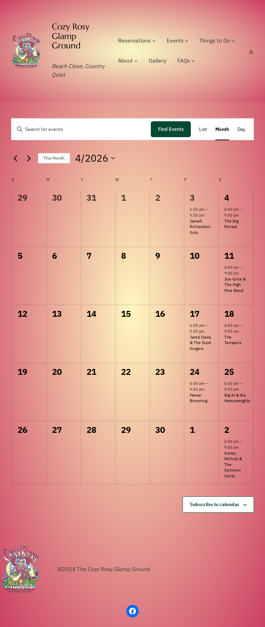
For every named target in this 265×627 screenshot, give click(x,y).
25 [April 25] (229, 371)
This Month (54, 158)
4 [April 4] (226, 197)
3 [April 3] (192, 197)
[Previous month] (15, 158)
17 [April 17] (194, 313)
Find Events (171, 129)
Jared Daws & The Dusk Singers (200, 342)
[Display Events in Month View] (222, 129)
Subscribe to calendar (214, 504)
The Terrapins (233, 339)
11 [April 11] (229, 255)
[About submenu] (136, 61)
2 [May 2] (226, 429)
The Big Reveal (231, 223)
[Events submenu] (186, 40)
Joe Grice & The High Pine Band (235, 284)
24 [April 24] (194, 371)
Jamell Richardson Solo (200, 226)
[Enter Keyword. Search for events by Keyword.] (81, 129)
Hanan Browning (198, 397)
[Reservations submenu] (154, 40)
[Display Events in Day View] (241, 129)
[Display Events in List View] (203, 129)
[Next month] (28, 158)
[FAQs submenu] (193, 61)
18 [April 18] (229, 313)
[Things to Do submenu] (233, 40)
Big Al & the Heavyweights (237, 397)
